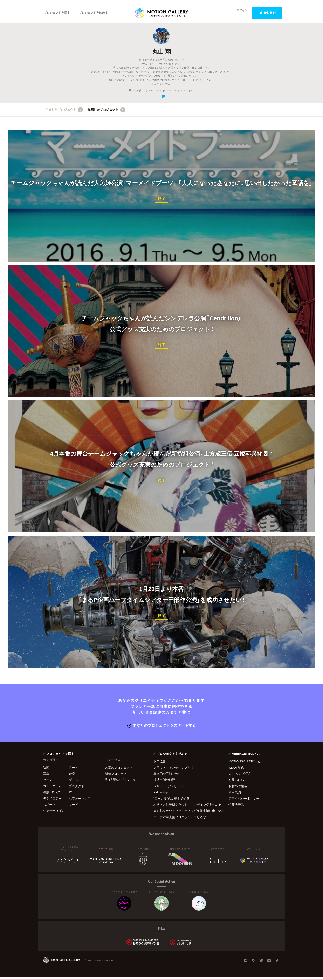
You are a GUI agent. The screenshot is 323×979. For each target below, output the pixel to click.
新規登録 (267, 13)
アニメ (47, 782)
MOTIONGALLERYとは (244, 763)
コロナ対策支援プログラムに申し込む (179, 819)
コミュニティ (52, 788)
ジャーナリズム (54, 813)
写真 (46, 776)
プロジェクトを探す (58, 13)
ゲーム (73, 782)
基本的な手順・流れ (166, 776)
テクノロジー (52, 800)
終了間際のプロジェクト (120, 782)
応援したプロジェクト (64, 112)
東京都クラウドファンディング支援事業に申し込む (185, 813)
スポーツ (49, 806)
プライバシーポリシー (243, 800)
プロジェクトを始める (96, 13)
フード (73, 806)
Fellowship (160, 794)
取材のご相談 (237, 788)
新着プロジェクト (117, 776)
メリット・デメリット (168, 788)
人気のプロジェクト (119, 769)
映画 (46, 769)
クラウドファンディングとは (173, 769)
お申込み (159, 763)
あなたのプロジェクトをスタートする (161, 727)
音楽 (72, 776)
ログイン (240, 13)
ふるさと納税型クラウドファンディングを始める (185, 806)
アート (73, 769)
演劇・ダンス (51, 794)
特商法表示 (236, 806)
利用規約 (234, 794)
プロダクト (76, 788)
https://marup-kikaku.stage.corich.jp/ (168, 93)
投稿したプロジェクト (106, 112)
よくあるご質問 (239, 776)
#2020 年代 (236, 769)
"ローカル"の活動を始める (171, 800)
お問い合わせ (237, 782)
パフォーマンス (79, 800)
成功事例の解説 (164, 782)
